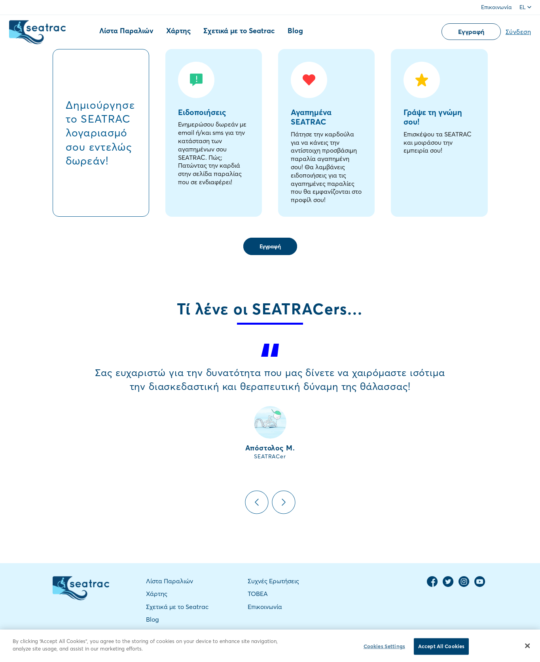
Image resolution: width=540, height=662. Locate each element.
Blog (295, 30)
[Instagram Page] (464, 585)
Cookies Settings (384, 648)
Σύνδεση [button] (518, 32)
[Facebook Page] (432, 585)
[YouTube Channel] (479, 585)
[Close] (527, 647)
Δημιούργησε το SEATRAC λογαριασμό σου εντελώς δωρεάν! (100, 132)
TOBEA (258, 594)
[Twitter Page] (448, 585)
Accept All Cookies (441, 648)
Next (284, 502)
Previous (257, 502)
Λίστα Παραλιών (126, 30)
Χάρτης (178, 30)
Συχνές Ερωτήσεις (273, 581)
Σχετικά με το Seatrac (239, 30)
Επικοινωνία (496, 7)
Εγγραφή (270, 246)
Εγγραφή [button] (471, 32)
